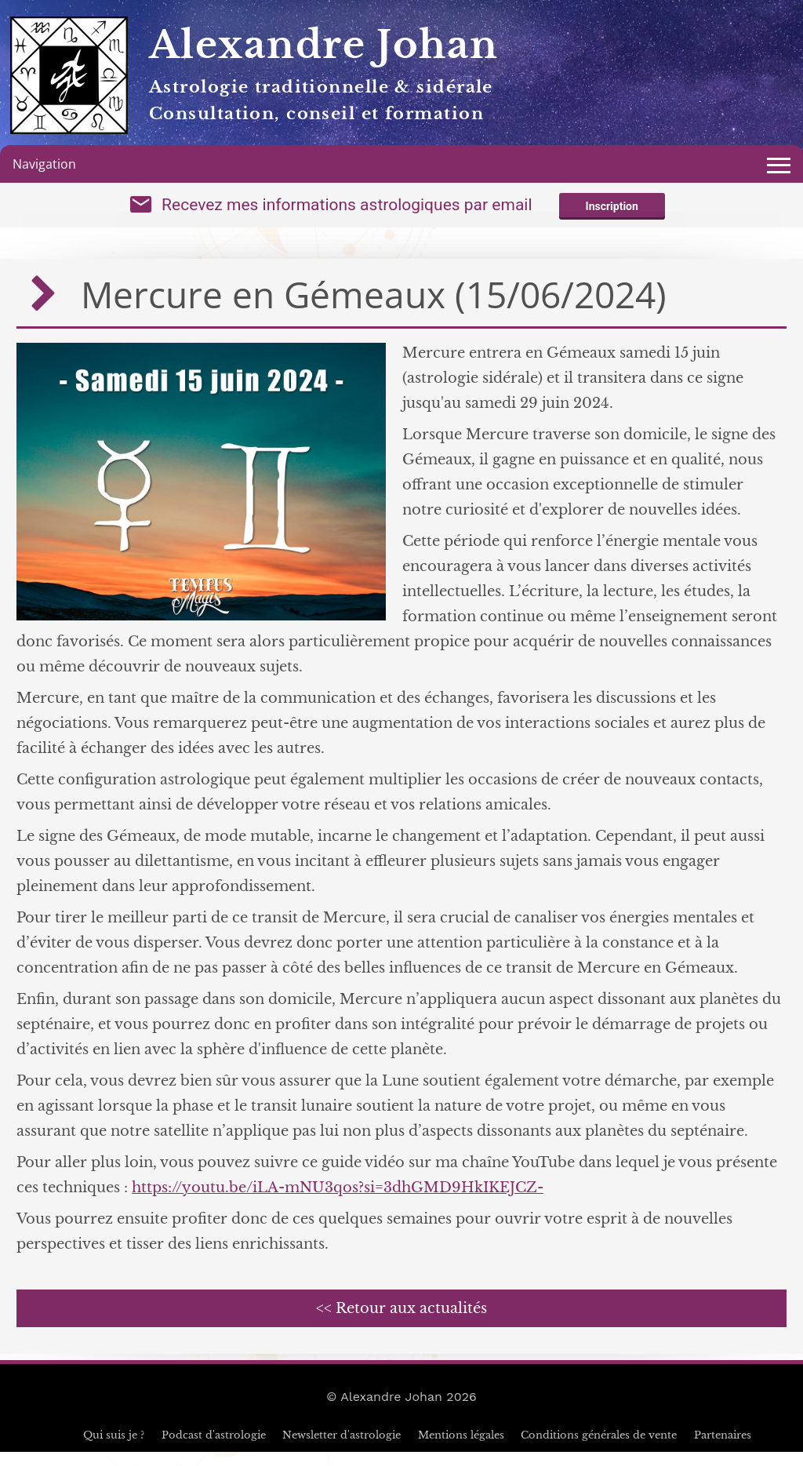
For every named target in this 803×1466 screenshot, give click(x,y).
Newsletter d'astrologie (341, 1449)
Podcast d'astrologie (214, 1449)
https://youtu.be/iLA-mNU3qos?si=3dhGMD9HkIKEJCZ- (337, 1201)
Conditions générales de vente (599, 1449)
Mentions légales (461, 1449)
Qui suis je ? (113, 1449)
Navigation (44, 164)
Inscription (612, 213)
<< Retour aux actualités (401, 1322)
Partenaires (722, 1449)
